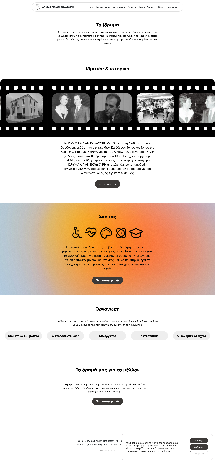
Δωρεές (132, 6)
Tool (106, 450)
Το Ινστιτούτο (103, 6)
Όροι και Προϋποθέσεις (89, 444)
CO (113, 450)
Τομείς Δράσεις (147, 6)
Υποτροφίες (119, 6)
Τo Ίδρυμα (88, 6)
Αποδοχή (199, 440)
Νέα (160, 6)
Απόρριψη (199, 447)
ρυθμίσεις (166, 451)
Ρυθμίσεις (199, 453)
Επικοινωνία (171, 6)
